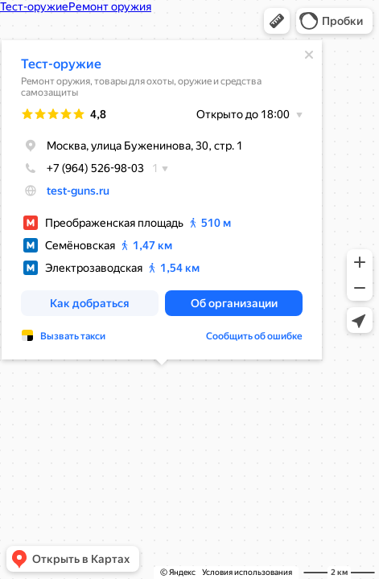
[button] (277, 21)
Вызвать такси (73, 333)
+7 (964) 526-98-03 (83, 164)
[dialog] (162, 196)
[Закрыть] (309, 51)
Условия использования (247, 572)
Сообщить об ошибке (255, 333)
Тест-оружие (62, 60)
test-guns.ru (78, 187)
